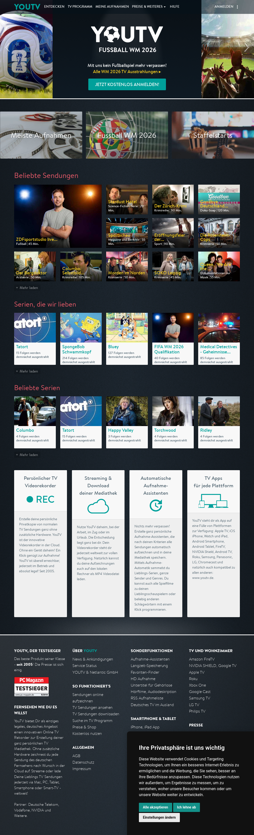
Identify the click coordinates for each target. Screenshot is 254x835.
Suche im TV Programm (92, 720)
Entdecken (54, 7)
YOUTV (27, 6)
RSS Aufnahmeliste (147, 698)
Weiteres (147, 7)
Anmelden (224, 7)
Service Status (84, 665)
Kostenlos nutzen (87, 733)
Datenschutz (83, 762)
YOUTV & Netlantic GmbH (95, 672)
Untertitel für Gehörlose (151, 685)
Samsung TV (199, 698)
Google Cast (200, 691)
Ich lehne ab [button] (186, 807)
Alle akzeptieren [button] (155, 807)
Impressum (81, 768)
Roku (193, 678)
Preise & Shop (84, 727)
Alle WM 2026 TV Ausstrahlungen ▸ (127, 71)
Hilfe (174, 7)
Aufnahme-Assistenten (150, 659)
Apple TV (196, 672)
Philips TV (197, 711)
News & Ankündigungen (92, 659)
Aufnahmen (112, 7)
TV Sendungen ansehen (92, 707)
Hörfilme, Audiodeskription (153, 691)
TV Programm (80, 7)
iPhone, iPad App (145, 727)
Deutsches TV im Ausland (152, 704)
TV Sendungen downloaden (95, 714)
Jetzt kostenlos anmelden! (127, 84)
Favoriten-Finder (145, 672)
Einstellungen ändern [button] (159, 817)
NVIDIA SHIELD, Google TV (212, 665)
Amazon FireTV (202, 659)
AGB (76, 755)
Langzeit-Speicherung (149, 665)
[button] (237, 7)
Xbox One (197, 685)
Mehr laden (29, 287)
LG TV (194, 704)
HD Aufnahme (143, 678)
